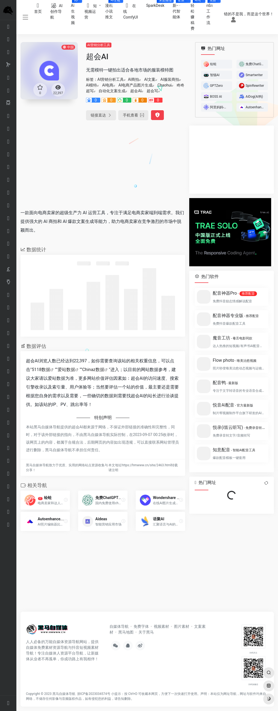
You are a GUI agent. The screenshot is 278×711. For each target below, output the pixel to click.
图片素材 (181, 626)
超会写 (152, 91)
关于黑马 (146, 632)
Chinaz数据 (93, 369)
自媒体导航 (119, 626)
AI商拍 (133, 79)
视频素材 (161, 626)
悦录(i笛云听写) (239, 427)
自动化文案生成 (112, 91)
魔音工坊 (232, 337)
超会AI (135, 91)
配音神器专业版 (236, 315)
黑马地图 (126, 632)
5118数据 (41, 369)
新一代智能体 (180, 9)
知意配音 (234, 449)
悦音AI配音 (233, 405)
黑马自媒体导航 (63, 694)
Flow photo (234, 360)
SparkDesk (157, 4)
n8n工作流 (211, 12)
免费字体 (141, 626)
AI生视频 (75, 12)
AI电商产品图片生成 (135, 85)
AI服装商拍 (169, 79)
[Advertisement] (85, 164)
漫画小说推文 (112, 9)
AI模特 (91, 85)
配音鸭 (225, 382)
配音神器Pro (235, 293)
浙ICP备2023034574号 (93, 694)
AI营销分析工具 (98, 45)
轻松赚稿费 (196, 15)
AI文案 (149, 79)
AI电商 (107, 85)
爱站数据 (66, 369)
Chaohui (164, 85)
